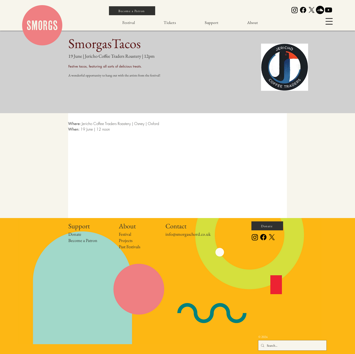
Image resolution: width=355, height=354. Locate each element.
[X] (311, 10)
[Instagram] (294, 10)
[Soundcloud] (320, 10)
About (127, 226)
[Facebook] (303, 10)
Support (79, 226)
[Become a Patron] (132, 10)
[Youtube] (328, 10)
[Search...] (292, 345)
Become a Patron (82, 240)
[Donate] (267, 225)
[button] (329, 21)
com (292, 337)
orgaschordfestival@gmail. (279, 337)
